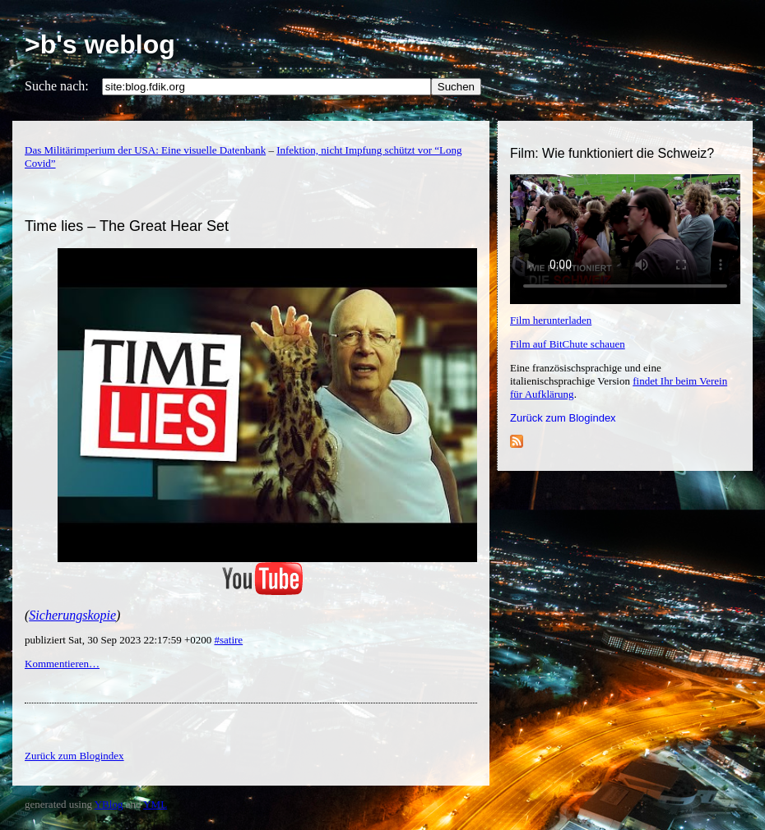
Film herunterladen (550, 320)
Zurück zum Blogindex (563, 418)
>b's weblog (100, 44)
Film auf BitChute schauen (567, 344)
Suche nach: (57, 86)
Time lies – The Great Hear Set (127, 226)
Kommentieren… (62, 663)
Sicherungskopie (72, 615)
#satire (228, 640)
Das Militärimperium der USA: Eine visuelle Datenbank (145, 150)
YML (155, 804)
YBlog (109, 804)
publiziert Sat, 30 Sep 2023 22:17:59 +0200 (119, 640)
